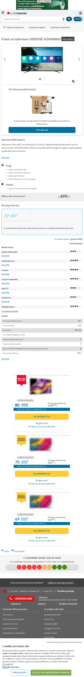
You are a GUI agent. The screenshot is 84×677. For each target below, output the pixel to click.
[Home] (4, 591)
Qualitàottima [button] (24, 405)
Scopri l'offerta (68, 604)
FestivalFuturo (10, 628)
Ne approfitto (42, 416)
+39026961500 (21, 598)
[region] (42, 657)
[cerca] (28, 19)
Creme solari (50, 633)
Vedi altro (5, 158)
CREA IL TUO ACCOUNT (61, 582)
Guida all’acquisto (37, 27)
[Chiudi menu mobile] (79, 5)
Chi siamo (8, 614)
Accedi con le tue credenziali (41, 426)
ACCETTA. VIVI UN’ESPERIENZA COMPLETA (51, 672)
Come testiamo (76, 243)
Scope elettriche (52, 614)
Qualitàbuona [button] (24, 462)
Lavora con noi (10, 623)
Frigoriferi (49, 637)
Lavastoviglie (51, 623)
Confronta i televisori (60, 27)
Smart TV (49, 619)
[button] (44, 409)
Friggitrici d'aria (52, 628)
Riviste (42, 604)
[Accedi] (81, 13)
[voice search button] (62, 19)
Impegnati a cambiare (14, 633)
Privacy (5, 667)
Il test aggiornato (42, 130)
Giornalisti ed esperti (14, 619)
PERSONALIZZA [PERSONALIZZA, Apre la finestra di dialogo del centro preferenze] (20, 672)
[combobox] (36, 18)
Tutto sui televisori (13, 27)
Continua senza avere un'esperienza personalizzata (64, 642)
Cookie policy (14, 667)
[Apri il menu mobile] (4, 13)
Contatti (16, 604)
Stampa (5, 551)
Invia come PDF (18, 551)
